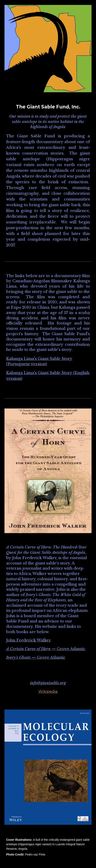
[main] (48, 176)
